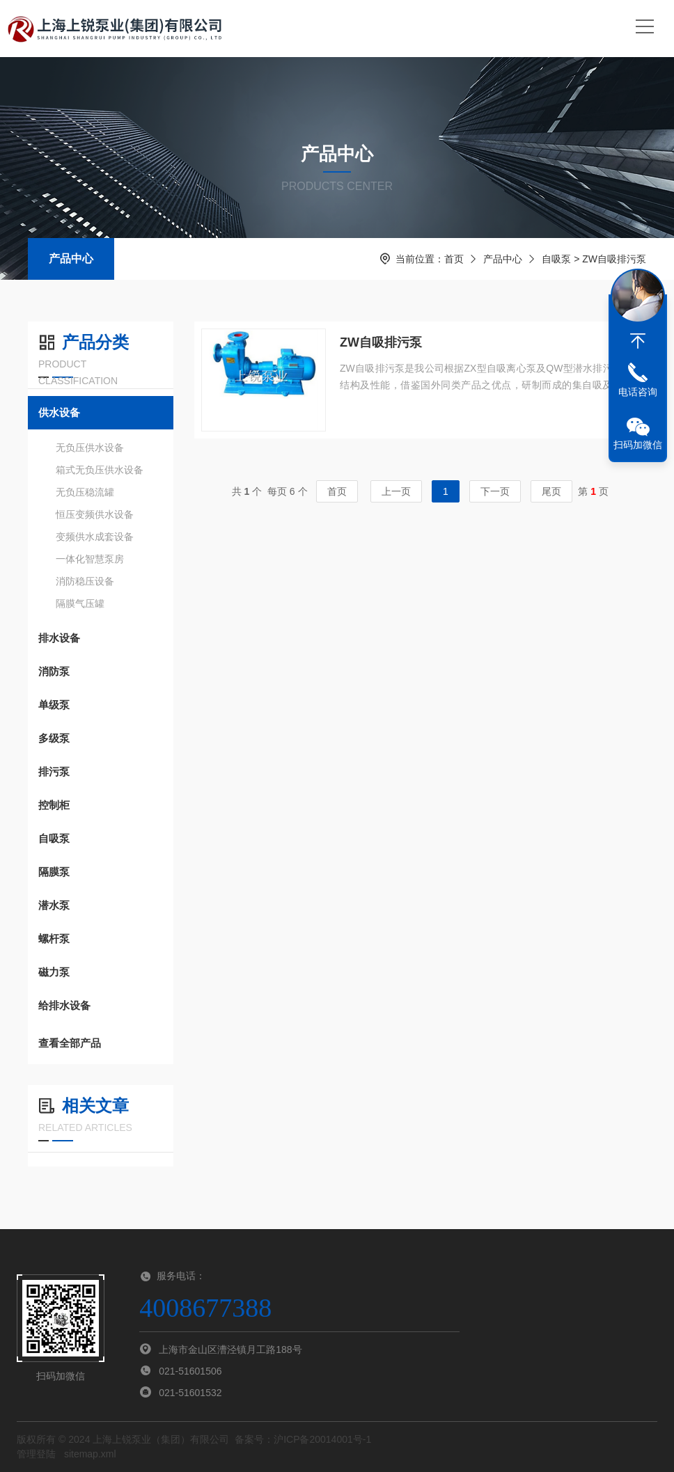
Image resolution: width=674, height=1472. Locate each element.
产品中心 (71, 258)
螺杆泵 (54, 938)
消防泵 (54, 671)
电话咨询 (637, 391)
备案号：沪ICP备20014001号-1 (303, 1439)
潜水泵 (54, 905)
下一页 (495, 491)
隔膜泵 (54, 872)
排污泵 (54, 771)
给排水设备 (64, 1005)
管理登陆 (36, 1453)
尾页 (551, 491)
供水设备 (59, 412)
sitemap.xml (90, 1453)
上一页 (396, 491)
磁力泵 (54, 972)
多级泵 (54, 738)
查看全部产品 (100, 1043)
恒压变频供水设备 (95, 514)
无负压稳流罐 (85, 492)
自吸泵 (556, 258)
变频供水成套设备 (95, 536)
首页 (454, 258)
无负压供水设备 (90, 447)
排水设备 (59, 638)
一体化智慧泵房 (90, 558)
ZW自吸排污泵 (381, 342)
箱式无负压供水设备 (99, 469)
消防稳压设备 (85, 581)
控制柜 (54, 805)
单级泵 (54, 705)
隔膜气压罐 (80, 603)
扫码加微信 (637, 444)
